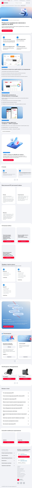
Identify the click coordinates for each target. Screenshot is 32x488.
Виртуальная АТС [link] (23, 5)
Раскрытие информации (20, 468)
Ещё (12, 0)
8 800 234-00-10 (22, 0)
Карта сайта (18, 472)
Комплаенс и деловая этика (21, 473)
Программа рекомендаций (20, 475)
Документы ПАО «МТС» (20, 469)
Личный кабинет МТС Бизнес (22, 463)
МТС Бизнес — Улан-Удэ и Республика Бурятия (8, 5)
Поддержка (19, 462)
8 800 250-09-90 (23, 460)
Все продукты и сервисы (5, 449)
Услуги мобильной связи (5, 450)
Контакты (18, 467)
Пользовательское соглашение (21, 474)
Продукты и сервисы (17, 5)
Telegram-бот (23, 462)
